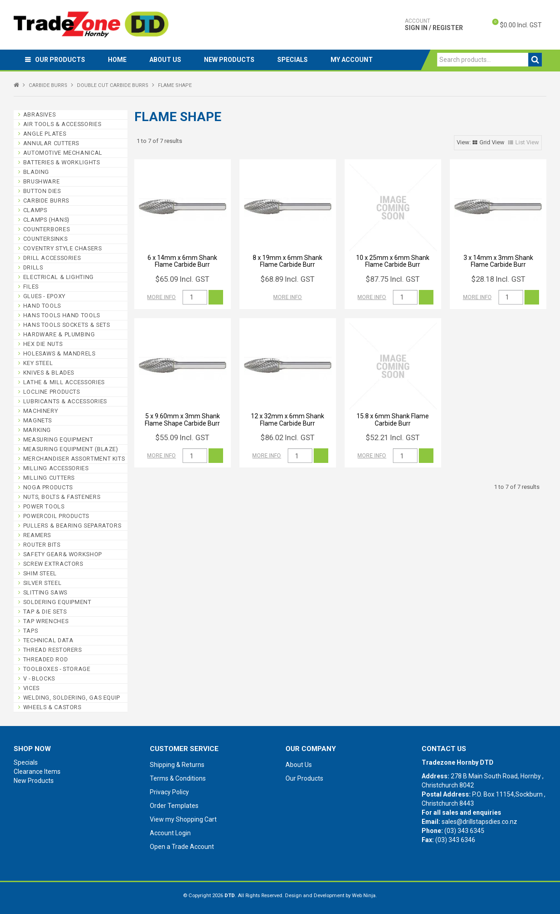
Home (117, 59)
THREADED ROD (45, 659)
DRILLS (33, 267)
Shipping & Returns (177, 764)
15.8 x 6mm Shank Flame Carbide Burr (392, 419)
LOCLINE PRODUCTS (51, 391)
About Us (165, 59)
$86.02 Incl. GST (287, 437)
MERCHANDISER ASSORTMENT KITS (74, 458)
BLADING (36, 171)
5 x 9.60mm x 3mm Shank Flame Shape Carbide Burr (182, 419)
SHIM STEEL (40, 573)
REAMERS (37, 535)
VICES (31, 688)
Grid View (491, 142)
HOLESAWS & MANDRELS (59, 353)
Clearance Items (37, 771)
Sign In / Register (434, 24)
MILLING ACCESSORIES (56, 468)
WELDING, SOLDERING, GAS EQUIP (71, 697)
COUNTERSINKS (45, 238)
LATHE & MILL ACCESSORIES (64, 382)
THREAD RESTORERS (52, 649)
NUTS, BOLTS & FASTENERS (62, 496)
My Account (352, 59)
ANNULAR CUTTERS (51, 143)
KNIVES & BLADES (48, 372)
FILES (31, 286)
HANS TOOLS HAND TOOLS (61, 315)
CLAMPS (35, 210)
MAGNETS (37, 420)
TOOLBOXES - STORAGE (57, 668)
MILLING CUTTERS (49, 477)
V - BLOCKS (39, 678)
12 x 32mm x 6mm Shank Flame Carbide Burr (287, 419)
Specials (292, 59)
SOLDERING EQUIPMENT (57, 602)
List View (527, 142)
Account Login (170, 833)
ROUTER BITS (42, 544)
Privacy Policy (169, 792)
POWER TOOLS (44, 506)
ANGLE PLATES (44, 133)
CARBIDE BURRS (48, 85)
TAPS (30, 630)
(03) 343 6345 (464, 830)
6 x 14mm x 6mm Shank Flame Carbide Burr (182, 261)
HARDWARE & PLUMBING (59, 334)
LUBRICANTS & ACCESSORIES (65, 401)
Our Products (60, 59)
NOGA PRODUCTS (48, 487)
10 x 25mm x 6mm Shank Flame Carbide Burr (392, 261)
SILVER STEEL (42, 582)
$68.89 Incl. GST (287, 279)
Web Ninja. (364, 896)
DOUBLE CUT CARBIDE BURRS (112, 85)
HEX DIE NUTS (43, 343)
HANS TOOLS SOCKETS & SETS (66, 324)
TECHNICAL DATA (48, 640)
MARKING (37, 430)
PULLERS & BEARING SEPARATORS (72, 525)
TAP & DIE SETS (45, 611)
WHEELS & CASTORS (52, 707)
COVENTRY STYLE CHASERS (62, 248)
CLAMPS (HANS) (46, 219)
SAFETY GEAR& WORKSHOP (62, 554)
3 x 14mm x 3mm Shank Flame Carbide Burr (498, 261)
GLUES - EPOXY (44, 296)
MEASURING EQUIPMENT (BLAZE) (70, 449)
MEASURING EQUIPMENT (58, 439)
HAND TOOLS (42, 305)
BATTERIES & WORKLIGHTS (61, 162)
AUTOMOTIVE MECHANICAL (62, 152)
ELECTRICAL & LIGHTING (58, 277)
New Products (229, 59)
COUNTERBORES (46, 229)
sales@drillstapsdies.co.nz (479, 821)
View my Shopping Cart (183, 819)
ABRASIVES (39, 114)
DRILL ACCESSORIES (52, 257)
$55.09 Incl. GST (182, 437)
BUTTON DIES (42, 191)
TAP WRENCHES (46, 621)
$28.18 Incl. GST (498, 279)
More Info (161, 297)
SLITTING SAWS (45, 592)
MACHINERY (40, 410)
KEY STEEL (38, 363)
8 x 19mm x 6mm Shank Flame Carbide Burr (287, 261)
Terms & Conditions (178, 778)
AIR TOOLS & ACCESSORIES (62, 124)
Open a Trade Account (182, 846)
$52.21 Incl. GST (393, 437)
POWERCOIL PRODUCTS (56, 516)
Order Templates (174, 805)
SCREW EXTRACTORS (53, 563)
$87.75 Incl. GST (393, 279)
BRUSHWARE (41, 181)
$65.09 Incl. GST (182, 279)
